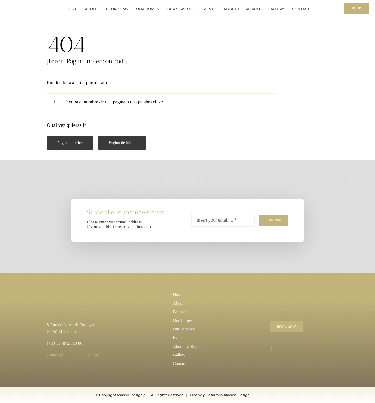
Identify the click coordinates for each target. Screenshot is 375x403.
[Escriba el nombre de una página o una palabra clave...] (161, 101)
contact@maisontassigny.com (72, 354)
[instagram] (271, 349)
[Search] (55, 101)
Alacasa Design (237, 395)
